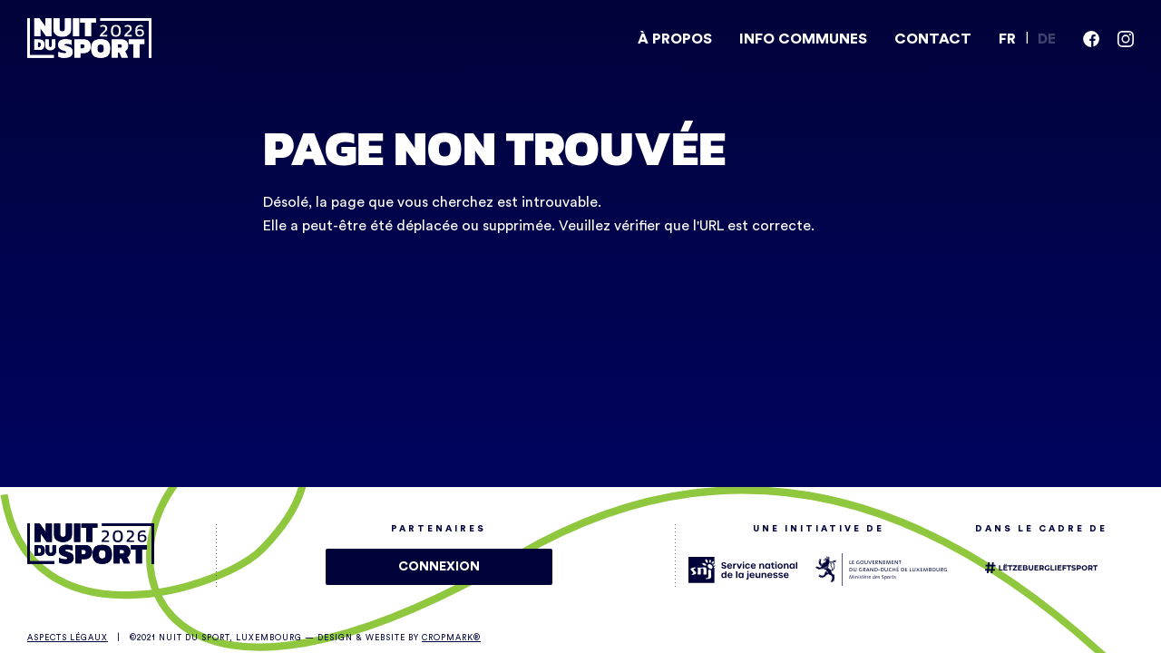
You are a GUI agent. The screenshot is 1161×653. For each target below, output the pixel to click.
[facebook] (1091, 39)
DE (1047, 39)
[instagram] (1125, 39)
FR (1007, 39)
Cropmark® (451, 638)
